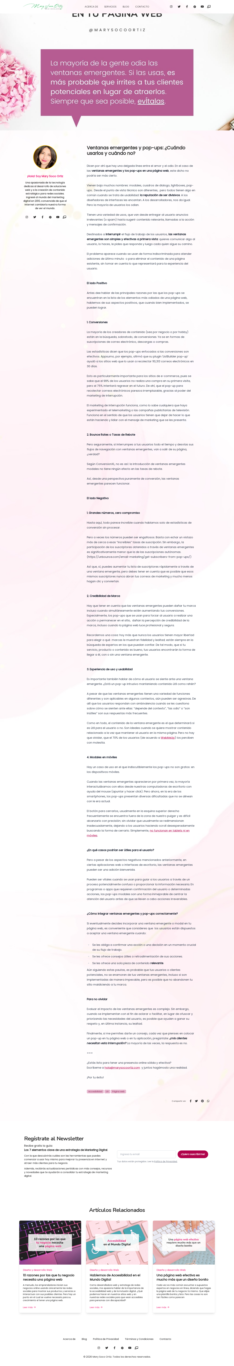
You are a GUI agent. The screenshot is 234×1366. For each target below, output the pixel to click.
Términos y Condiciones (139, 1339)
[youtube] (203, 7)
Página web (118, 1091)
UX (107, 1091)
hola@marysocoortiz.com (122, 1068)
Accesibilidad (95, 1091)
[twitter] (180, 7)
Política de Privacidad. (165, 1161)
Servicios (110, 6)
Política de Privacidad (106, 1339)
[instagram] (172, 7)
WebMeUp (168, 738)
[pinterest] (195, 7)
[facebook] (187, 7)
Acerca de (91, 6)
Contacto (142, 6)
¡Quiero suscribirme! (193, 1154)
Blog (126, 6)
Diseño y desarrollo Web (37, 1270)
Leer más (29, 1307)
